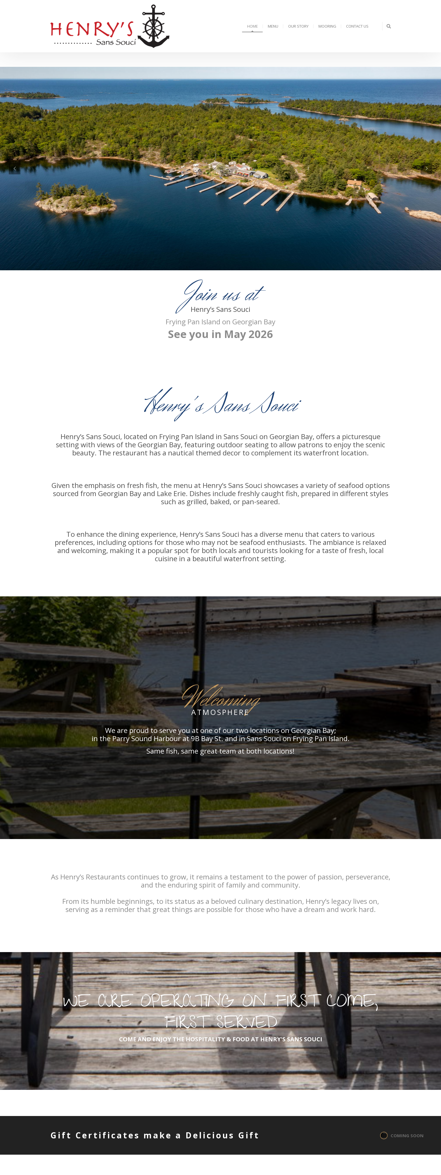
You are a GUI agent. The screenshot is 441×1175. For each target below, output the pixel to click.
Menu (273, 26)
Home (252, 26)
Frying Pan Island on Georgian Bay (220, 321)
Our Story (298, 26)
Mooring (327, 26)
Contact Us (357, 26)
